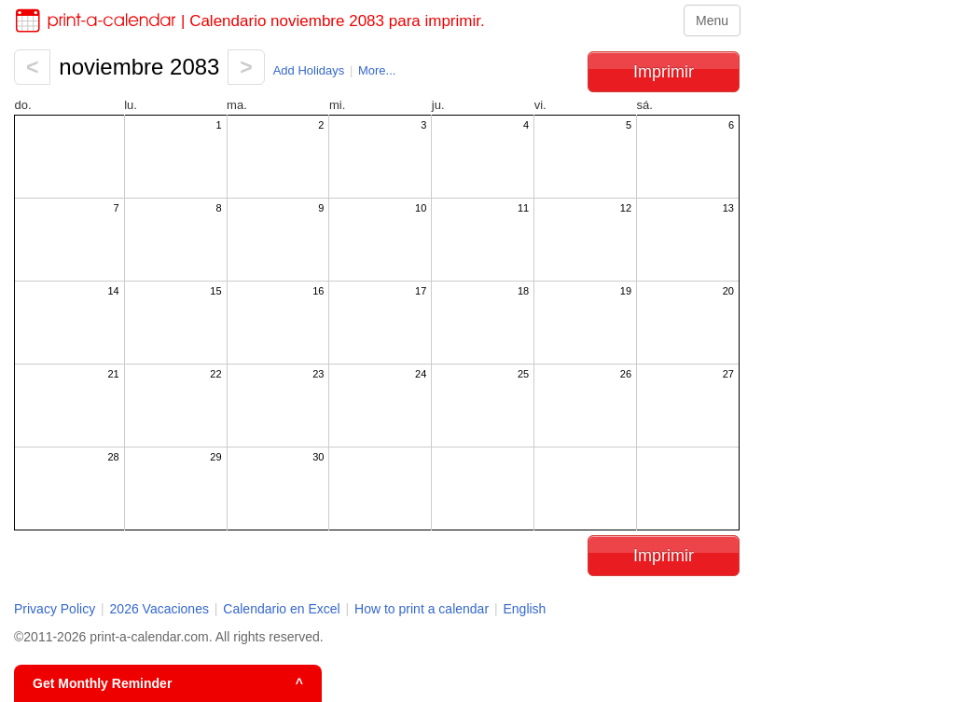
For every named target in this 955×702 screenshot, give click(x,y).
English (524, 608)
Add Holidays (309, 70)
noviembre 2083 (139, 66)
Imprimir (663, 71)
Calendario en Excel (283, 608)
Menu (712, 20)
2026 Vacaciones (159, 608)
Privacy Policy (54, 608)
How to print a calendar (421, 608)
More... (376, 70)
